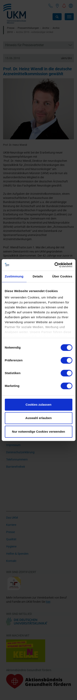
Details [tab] (38, 276)
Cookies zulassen (39, 404)
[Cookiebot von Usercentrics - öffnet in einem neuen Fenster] (54, 265)
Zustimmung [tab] (14, 276)
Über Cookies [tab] (62, 276)
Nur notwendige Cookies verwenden (38, 431)
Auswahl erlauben (38, 418)
